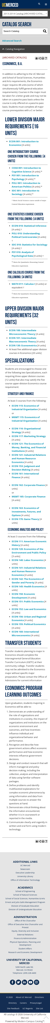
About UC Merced (24, 997)
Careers (23, 1003)
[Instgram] (36, 982)
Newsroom (25, 869)
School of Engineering (25, 891)
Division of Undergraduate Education (25, 909)
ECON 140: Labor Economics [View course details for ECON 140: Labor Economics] (27, 560)
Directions (39, 997)
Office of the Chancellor (25, 920)
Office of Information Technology (25, 880)
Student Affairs (25, 948)
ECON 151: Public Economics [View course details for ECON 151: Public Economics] (28, 601)
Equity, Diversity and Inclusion (25, 931)
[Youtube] (30, 982)
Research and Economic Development (25, 952)
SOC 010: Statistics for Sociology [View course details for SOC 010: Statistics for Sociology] (29, 244)
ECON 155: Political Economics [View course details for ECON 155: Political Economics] (29, 624)
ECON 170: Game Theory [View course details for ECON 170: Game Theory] (25, 519)
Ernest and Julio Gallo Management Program (25, 902)
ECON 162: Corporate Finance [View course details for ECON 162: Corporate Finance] (28, 485)
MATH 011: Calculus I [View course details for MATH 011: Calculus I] (23, 283)
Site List (39, 1008)
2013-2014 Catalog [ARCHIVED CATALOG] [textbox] (25, 13)
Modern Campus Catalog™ (31, 1021)
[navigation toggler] (46, 4)
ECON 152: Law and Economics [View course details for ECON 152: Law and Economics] (29, 609)
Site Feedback (13, 1008)
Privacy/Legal (36, 1003)
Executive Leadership (25, 872)
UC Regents (28, 1008)
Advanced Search (12, 40)
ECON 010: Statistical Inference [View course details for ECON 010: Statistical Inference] (29, 225)
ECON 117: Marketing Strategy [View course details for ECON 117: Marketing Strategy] (29, 436)
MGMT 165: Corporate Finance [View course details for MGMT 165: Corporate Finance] (28, 496)
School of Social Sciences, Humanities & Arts (25, 898)
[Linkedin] (24, 982)
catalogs (11, 1014)
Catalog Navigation (15, 48)
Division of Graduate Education (25, 906)
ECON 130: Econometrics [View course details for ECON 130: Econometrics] (23, 345)
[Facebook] (12, 982)
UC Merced (25, 865)
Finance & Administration (25, 938)
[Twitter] (18, 982)
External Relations (25, 934)
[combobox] (25, 13)
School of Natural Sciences (25, 895)
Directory (13, 1003)
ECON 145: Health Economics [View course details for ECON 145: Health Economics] (28, 586)
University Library (25, 876)
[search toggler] (39, 4)
